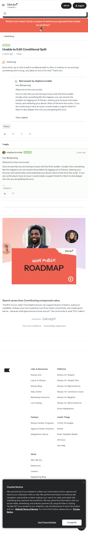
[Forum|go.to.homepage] (12, 5)
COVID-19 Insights (65, 423)
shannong (11, 62)
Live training (36, 403)
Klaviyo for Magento (66, 397)
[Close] (84, 482)
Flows (6, 126)
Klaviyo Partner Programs (42, 423)
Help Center (36, 392)
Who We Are (36, 460)
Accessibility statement (55, 326)
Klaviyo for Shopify (65, 375)
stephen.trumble (14, 152)
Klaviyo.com (36, 375)
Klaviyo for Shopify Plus (68, 380)
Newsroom (36, 466)
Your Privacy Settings (47, 522)
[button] (3, 6)
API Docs (61, 440)
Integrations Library (39, 434)
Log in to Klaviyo (38, 380)
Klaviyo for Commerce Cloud (70, 392)
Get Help (61, 445)
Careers (34, 471)
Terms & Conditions (31, 326)
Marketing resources (40, 397)
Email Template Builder (67, 434)
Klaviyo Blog (36, 386)
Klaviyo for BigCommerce (68, 386)
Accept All (71, 522)
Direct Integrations (65, 408)
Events (60, 429)
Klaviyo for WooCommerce (69, 403)
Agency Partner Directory (42, 429)
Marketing (9, 36)
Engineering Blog (38, 477)
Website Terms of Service (26, 509)
